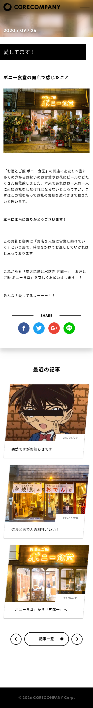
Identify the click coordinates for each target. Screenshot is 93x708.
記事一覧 (51, 639)
